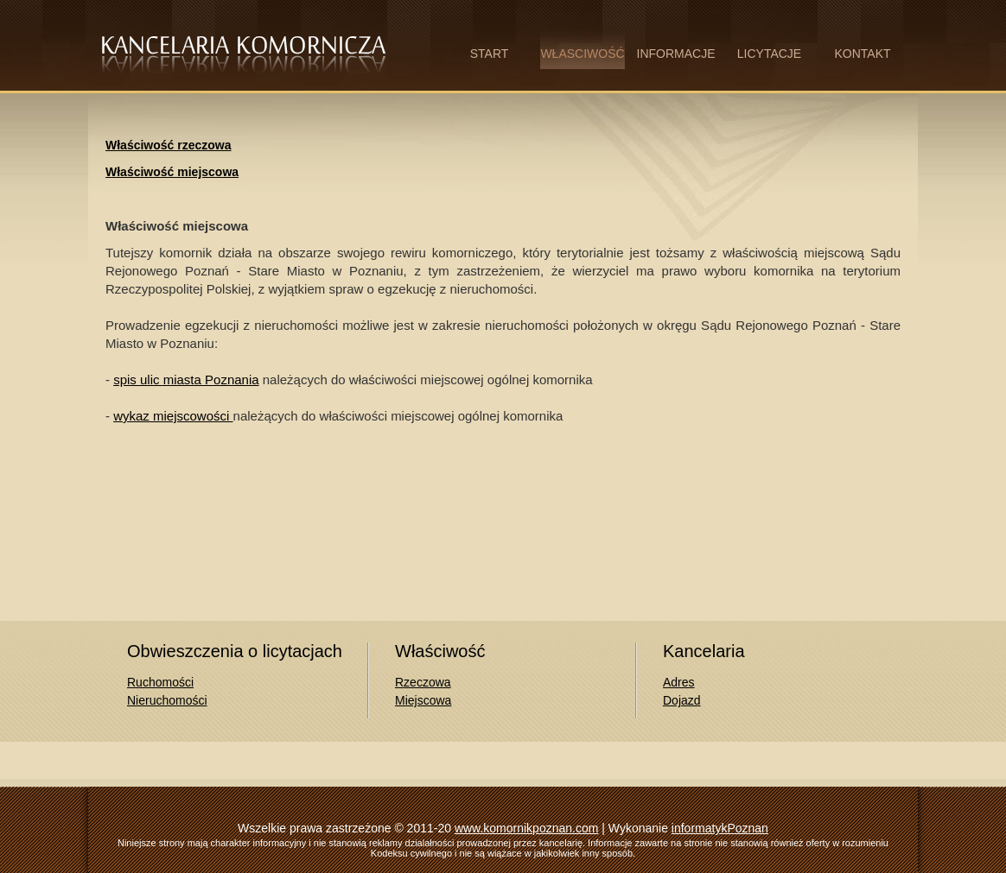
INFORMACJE (676, 53)
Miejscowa (423, 700)
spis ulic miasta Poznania (185, 379)
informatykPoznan (720, 828)
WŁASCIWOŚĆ (582, 53)
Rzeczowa (423, 682)
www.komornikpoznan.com (527, 828)
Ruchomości (160, 682)
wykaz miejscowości (172, 415)
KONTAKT (862, 53)
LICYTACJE (769, 53)
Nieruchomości (167, 700)
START (489, 53)
